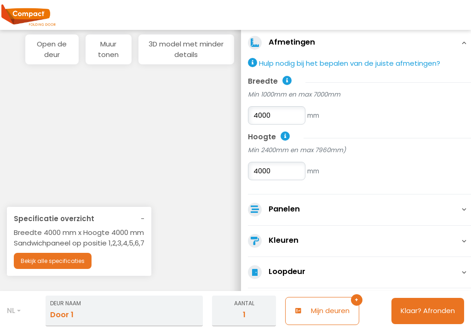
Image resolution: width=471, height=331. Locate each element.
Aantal (244, 303)
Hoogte (262, 136)
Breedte (263, 81)
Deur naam (65, 303)
